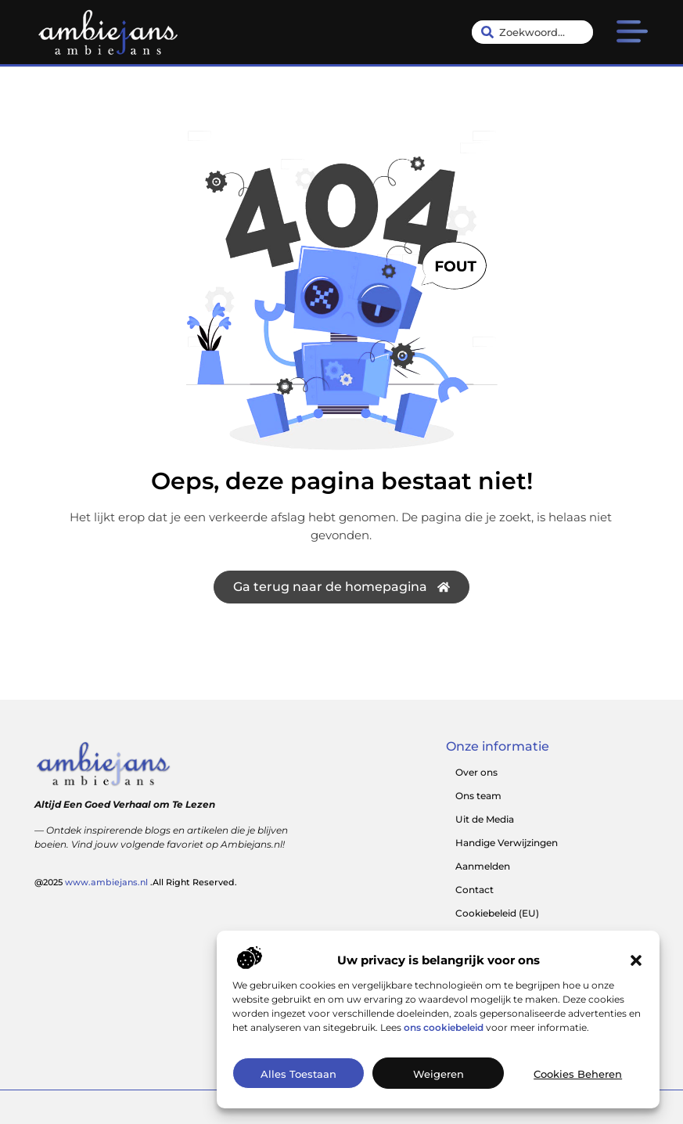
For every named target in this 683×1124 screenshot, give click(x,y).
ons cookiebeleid (443, 1034)
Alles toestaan (298, 1081)
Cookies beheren (578, 1081)
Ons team (478, 796)
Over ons (476, 772)
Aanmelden (482, 866)
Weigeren (438, 1081)
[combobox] (532, 32)
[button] (636, 967)
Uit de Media (484, 819)
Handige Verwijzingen (506, 842)
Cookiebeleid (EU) (497, 913)
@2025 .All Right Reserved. (135, 882)
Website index (488, 936)
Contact (474, 889)
